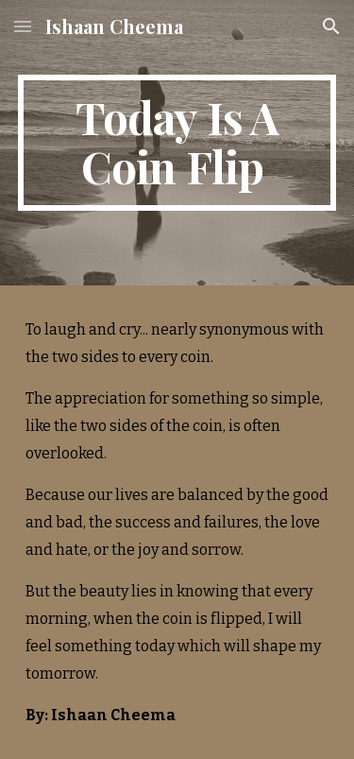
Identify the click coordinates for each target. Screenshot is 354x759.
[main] (177, 143)
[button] (22, 26)
